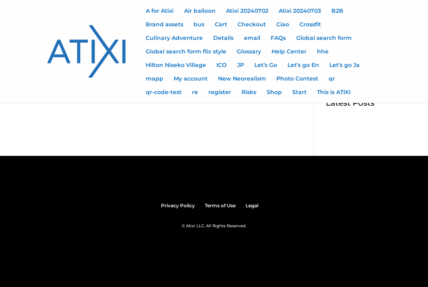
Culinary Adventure (174, 38)
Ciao (282, 25)
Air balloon (200, 11)
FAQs (278, 38)
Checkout (252, 25)
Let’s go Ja (344, 65)
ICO (221, 65)
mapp (154, 79)
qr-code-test (164, 92)
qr (332, 79)
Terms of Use (220, 205)
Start (299, 92)
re (195, 92)
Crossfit (310, 25)
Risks (249, 92)
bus (199, 25)
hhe (323, 52)
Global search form (324, 38)
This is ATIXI (334, 92)
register (219, 92)
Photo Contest (297, 79)
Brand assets (164, 25)
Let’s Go (265, 65)
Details (223, 38)
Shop (274, 92)
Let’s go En (303, 65)
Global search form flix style (186, 52)
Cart (221, 25)
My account (191, 79)
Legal (252, 205)
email (252, 38)
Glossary (249, 52)
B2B (337, 11)
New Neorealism (242, 79)
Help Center (289, 52)
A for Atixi (160, 11)
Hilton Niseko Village (176, 65)
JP (240, 65)
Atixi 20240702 (247, 11)
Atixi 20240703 (300, 11)
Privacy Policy (178, 205)
